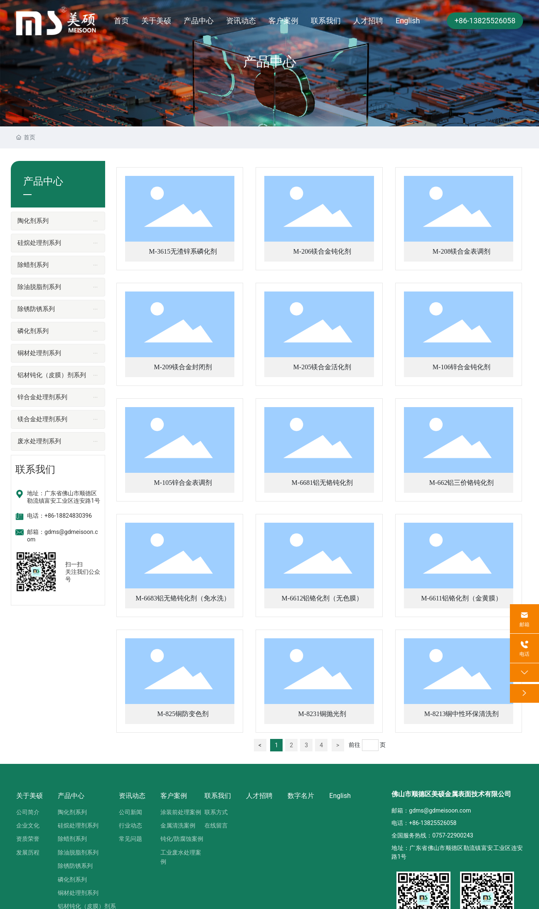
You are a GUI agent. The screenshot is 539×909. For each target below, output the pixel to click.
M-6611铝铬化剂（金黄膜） (461, 598)
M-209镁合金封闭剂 (183, 367)
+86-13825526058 (485, 20)
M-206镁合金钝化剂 (322, 251)
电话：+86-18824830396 (59, 515)
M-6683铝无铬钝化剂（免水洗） (182, 598)
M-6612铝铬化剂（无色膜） (322, 598)
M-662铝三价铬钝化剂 (461, 482)
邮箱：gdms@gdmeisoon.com (431, 810)
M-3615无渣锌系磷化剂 (183, 251)
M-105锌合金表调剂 (183, 482)
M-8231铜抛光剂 (322, 713)
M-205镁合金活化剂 (322, 367)
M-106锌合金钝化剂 (462, 367)
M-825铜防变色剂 (183, 713)
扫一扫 (74, 564)
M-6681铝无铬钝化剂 (322, 482)
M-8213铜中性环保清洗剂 (461, 713)
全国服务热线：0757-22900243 (432, 835)
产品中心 (269, 61)
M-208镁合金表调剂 (462, 251)
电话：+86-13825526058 (423, 823)
